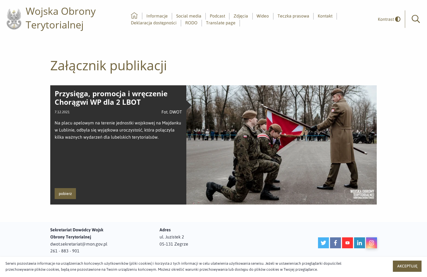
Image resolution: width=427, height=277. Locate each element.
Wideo (263, 15)
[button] (416, 19)
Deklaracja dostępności (153, 22)
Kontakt (325, 15)
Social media (188, 15)
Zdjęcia (241, 15)
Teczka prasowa (293, 15)
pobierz (65, 193)
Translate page (220, 22)
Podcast (217, 15)
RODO (191, 22)
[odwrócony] (387, 19)
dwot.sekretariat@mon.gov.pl (78, 243)
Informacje (157, 15)
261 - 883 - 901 (64, 250)
